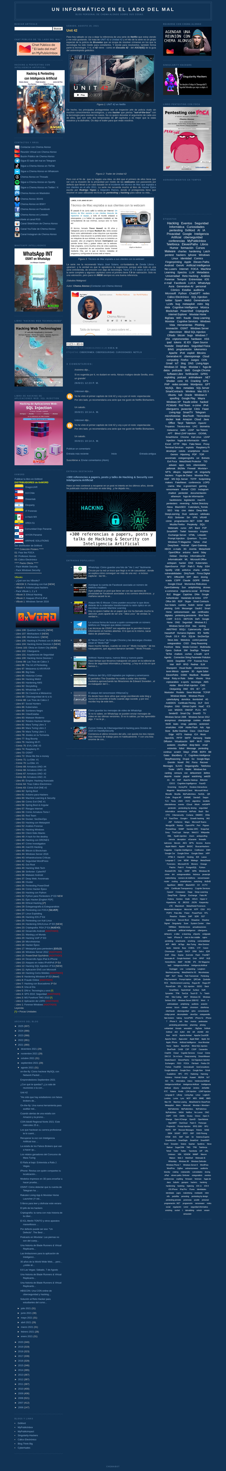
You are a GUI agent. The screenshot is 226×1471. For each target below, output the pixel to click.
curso (183, 528)
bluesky (167, 1172)
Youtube (169, 346)
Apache (173, 353)
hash (169, 937)
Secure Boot (183, 920)
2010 (21, 1388)
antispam (172, 563)
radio (183, 430)
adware (173, 465)
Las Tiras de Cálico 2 (38, 700)
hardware (196, 339)
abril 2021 (26, 1322)
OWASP (189, 710)
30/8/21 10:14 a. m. (86, 412)
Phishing (200, 325)
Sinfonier (179, 517)
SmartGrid (194, 1140)
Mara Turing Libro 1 (36, 731)
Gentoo (179, 899)
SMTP (188, 738)
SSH (207, 566)
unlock (199, 1210)
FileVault (195, 1063)
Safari (190, 678)
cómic (169, 521)
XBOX (168, 549)
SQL (180, 871)
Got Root (30, 864)
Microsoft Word (201, 790)
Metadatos (203, 272)
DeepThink (172, 895)
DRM (194, 951)
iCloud (189, 804)
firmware (188, 1179)
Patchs (172, 867)
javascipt (206, 874)
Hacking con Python (36, 892)
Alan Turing (191, 944)
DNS (191, 363)
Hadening (194, 1074)
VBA (179, 1154)
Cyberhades (24, 1447)
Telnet (168, 1151)
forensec (198, 1179)
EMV (208, 850)
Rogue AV (196, 983)
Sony (167, 832)
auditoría (198, 289)
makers (169, 482)
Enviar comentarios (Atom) (95, 460)
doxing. (208, 1172)
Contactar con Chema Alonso (36, 147)
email (205, 745)
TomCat (185, 993)
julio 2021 (26, 1308)
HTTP (176, 444)
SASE (206, 1130)
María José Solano (108, 264)
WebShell (189, 1158)
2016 (21, 1360)
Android (169, 265)
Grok (195, 958)
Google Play (188, 398)
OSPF (168, 1116)
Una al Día (29, 987)
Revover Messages (186, 1130)
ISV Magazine (204, 962)
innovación (172, 328)
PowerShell (187, 311)
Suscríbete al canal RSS (27, 219)
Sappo (205, 797)
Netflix (137, 352)
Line (181, 969)
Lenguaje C (170, 860)
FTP (189, 661)
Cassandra (203, 1049)
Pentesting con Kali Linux (39, 920)
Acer (168, 1035)
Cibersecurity (178, 815)
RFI (204, 710)
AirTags (181, 944)
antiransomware (181, 612)
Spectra (182, 272)
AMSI (174, 944)
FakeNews (180, 482)
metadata (188, 388)
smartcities (171, 727)
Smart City (185, 713)
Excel (168, 444)
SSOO (199, 986)
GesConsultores (202, 1067)
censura (178, 773)
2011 (21, 1384)
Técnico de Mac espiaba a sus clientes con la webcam (116, 259)
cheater (185, 1007)
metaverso (172, 430)
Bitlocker (204, 780)
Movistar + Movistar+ (201, 1105)
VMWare (172, 927)
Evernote (189, 955)
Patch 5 (193, 1123)
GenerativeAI (202, 300)
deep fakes (194, 745)
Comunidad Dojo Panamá (33, 529)
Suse (186, 923)
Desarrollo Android (35, 931)
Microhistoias (204, 972)
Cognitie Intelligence (183, 850)
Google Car (170, 853)
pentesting (176, 230)
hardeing (203, 1182)
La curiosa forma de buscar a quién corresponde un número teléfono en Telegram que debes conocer (119, 623)
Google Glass (197, 853)
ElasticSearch (170, 1060)
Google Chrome (201, 370)
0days (186, 752)
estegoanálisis (174, 643)
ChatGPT (195, 293)
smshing (191, 941)
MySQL (169, 388)
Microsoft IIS (183, 864)
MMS (208, 1098)
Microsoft (170, 293)
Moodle (168, 794)
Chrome (185, 437)
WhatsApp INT (33, 689)
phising (203, 1025)
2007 (21, 1402)
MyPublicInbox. (187, 1109)
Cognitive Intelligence (185, 307)
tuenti (196, 552)
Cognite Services (202, 888)
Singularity (176, 923)
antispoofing (202, 836)
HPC (180, 1074)
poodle (196, 1200)
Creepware (180, 892)
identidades (201, 1189)
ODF (166, 479)
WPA (194, 871)
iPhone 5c (199, 1018)
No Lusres (198, 1112)
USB (177, 570)
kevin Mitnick (172, 671)
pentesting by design (199, 1196)
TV (204, 713)
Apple (187, 261)
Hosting (190, 857)
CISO (186, 643)
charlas (182, 251)
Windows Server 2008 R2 (188, 1000)
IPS (194, 962)
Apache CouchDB (201, 1035)
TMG (188, 1147)
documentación (198, 493)
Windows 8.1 (201, 622)
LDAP (191, 430)
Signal (167, 923)
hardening (195, 251)
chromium (194, 1007)
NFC (169, 577)
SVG (175, 1137)
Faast (205, 408)
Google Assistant (183, 958)
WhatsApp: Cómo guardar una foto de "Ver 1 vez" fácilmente (119, 567)
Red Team (31, 815)
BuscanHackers (202, 846)
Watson (172, 1158)
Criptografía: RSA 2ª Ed (38, 927)
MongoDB (170, 825)
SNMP (181, 829)
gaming (203, 486)
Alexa (170, 507)
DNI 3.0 (168, 1056)
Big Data (30, 672)
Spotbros (201, 1144)
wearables (188, 1028)
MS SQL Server (180, 479)
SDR (196, 916)
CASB (180, 1049)
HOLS (195, 899)
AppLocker (183, 1039)
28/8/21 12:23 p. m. (86, 383)
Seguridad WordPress (37, 861)
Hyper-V (203, 899)
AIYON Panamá (28, 534)
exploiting (169, 377)
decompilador (182, 1014)
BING (171, 349)
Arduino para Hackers (36, 794)
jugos (178, 1193)
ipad (169, 342)
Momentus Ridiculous (195, 584)
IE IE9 (187, 342)
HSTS (179, 734)
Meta (177, 647)
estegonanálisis (184, 874)
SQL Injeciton (189, 986)
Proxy (206, 444)
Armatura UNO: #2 (36, 773)
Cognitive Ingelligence (187, 783)
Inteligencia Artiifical (199, 965)
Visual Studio (185, 668)
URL (206, 1151)
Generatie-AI (169, 958)
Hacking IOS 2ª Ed (35, 917)
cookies (197, 720)
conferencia (195, 482)
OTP (205, 598)
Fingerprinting (173, 261)
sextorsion (204, 724)
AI (198, 230)
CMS (202, 685)
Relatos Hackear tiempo (38, 721)
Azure (205, 451)
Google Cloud (175, 584)
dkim (195, 577)
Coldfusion (199, 850)
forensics (193, 531)
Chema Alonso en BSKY (30, 204)
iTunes (192, 1189)
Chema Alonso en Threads (31, 176)
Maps (187, 822)
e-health (198, 654)
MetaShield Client (184, 790)
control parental (199, 640)
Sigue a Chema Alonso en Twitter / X (40, 187)
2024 (21, 1030)
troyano (204, 531)
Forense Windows (33, 1004)
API (191, 528)
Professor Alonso (27, 556)
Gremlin (171, 762)
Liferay (179, 1095)
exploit (190, 353)
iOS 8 (206, 1186)
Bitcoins (201, 353)
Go (193, 759)
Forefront (168, 647)
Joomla (192, 549)
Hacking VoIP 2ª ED (36, 938)
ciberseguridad (105, 352)
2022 (21, 1040)
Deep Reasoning (199, 643)
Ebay (173, 955)
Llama (171, 486)
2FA (167, 339)
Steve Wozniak (194, 692)
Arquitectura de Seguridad (40, 654)
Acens (208, 843)
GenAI (180, 265)
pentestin (172, 808)
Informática (180, 1081)
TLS (167, 801)
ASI (207, 1032)
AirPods (192, 811)
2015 (21, 1365)
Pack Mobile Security (27, 566)
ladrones (168, 843)
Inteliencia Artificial (202, 1081)
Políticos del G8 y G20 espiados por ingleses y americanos (118, 675)
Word (203, 1000)
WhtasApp (172, 1161)
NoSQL (201, 794)
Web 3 (180, 1158)
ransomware (172, 489)
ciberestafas (199, 465)
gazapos (184, 1182)
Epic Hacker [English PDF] (39, 899)
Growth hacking (197, 818)
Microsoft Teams (199, 822)
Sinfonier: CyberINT (36, 871)
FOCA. (186, 1063)
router (166, 881)
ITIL (172, 1081)
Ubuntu (172, 394)
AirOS (174, 1035)
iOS (207, 279)
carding (168, 773)
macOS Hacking (34, 847)
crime (167, 874)
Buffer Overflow (180, 731)
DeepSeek (173, 545)
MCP (189, 1098)
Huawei (193, 1077)
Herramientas (184, 325)
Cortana (189, 815)
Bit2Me (181, 468)
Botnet (184, 489)
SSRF (187, 871)
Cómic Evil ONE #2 (37, 787)
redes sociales (180, 384)
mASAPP (206, 804)
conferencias (177, 240)
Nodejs (180, 825)
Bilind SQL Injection (199, 1046)
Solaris (183, 1144)
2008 (21, 1398)
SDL (179, 986)
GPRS (204, 374)
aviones (169, 1007)
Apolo (168, 948)
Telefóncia (203, 1147)
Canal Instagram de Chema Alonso (39, 234)
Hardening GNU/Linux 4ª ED (40, 924)
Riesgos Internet (34, 808)
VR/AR (203, 517)
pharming (194, 1025)
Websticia (185, 640)
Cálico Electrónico (27, 559)
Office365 (179, 577)
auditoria (195, 1004)
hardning (180, 1186)
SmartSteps (174, 990)
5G (173, 780)
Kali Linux (196, 437)
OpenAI (202, 423)
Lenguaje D (169, 1095)
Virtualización (181, 741)
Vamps (186, 832)
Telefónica (173, 244)
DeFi (197, 619)
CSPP (177, 580)
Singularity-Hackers (28, 1435)
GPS (205, 381)
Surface (196, 990)
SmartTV (188, 412)
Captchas (187, 594)
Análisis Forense (34, 826)
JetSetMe (205, 1088)
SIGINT (177, 1133)
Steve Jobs (172, 640)
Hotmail (185, 545)
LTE (171, 906)
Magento (170, 790)
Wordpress (197, 384)
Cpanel (170, 892)
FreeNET (206, 955)
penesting (185, 1196)
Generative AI (174, 356)
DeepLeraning (190, 1056)
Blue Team (204, 615)
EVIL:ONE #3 (34, 745)
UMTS (180, 769)
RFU (206, 1126)
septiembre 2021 (30, 1063)
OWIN (182, 1116)
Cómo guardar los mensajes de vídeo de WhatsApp (115, 710)
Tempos (181, 279)
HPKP (201, 958)
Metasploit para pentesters (44, 948)
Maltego (194, 860)
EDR (208, 951)
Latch (206, 251)
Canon (205, 948)
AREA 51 (25, 523)
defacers (168, 934)
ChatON (168, 1053)
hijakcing (190, 1186)
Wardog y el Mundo (36, 934)
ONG (177, 622)
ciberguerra (172, 408)
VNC (167, 997)
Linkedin (202, 535)
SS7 (203, 916)
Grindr (207, 1070)
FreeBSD (177, 1067)
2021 (21, 1044)
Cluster (29, 882)
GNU (177, 706)
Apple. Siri (205, 1039)
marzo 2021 (27, 1327)
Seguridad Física (200, 346)
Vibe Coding (176, 997)
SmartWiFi (172, 531)
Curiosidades (124, 352)
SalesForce (171, 920)
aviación (204, 1004)
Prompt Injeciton (184, 1126)
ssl (197, 458)
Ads (202, 727)
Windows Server (200, 328)
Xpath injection (180, 836)
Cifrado (171, 335)
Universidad (172, 275)
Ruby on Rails (178, 678)
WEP (186, 997)
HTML (192, 535)
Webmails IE (200, 1158)
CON (204, 360)
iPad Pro (183, 1189)
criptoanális (185, 1172)
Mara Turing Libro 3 (36, 724)
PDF (194, 454)
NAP (168, 976)
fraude (187, 318)
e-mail (168, 282)
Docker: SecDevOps (36, 819)
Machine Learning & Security (40, 798)
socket (177, 1210)
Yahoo (196, 542)
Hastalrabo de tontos (191, 598)
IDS (192, 689)
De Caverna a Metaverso (39, 693)
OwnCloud (183, 1123)
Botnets (206, 458)
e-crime (197, 405)
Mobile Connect (190, 647)
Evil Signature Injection (201, 1060)
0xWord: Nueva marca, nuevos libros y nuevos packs (115, 657)
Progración (171, 1126)
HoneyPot (183, 787)
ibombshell (198, 699)
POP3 (169, 913)
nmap (183, 724)
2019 (21, 1346)
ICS (208, 706)
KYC (166, 1091)
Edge (171, 734)
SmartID (197, 713)
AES (185, 843)
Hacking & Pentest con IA (40, 640)
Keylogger (173, 969)
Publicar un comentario (78, 448)
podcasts (177, 370)
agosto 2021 (27, 1067)
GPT (207, 384)
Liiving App (188, 1095)
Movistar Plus (202, 475)
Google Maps (203, 759)
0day (203, 552)
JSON (194, 902)
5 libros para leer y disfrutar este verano (40, 1203)
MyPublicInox (201, 1109)
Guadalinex (171, 1074)
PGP (183, 566)
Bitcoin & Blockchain (36, 850)
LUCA (192, 282)
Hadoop (188, 734)
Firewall (191, 468)
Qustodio (206, 979)
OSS (175, 1116)
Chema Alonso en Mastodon (32, 193)
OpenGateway (171, 587)
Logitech (206, 1095)
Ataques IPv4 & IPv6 (36, 598)
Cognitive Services (187, 321)
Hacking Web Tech (35, 868)
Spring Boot (32, 791)
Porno (195, 762)
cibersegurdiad (183, 1011)
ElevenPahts (172, 675)
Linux (175, 258)
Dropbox (168, 706)
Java (206, 419)
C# (198, 885)
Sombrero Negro (34, 710)
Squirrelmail (186, 990)
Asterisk (176, 948)
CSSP (193, 1049)
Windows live (200, 769)
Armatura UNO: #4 (36, 766)
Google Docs (185, 1070)
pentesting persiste (173, 1200)
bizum (177, 1007)
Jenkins (196, 1088)
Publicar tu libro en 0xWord (28, 479)
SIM (185, 650)
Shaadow (195, 920)
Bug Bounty (32, 738)
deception (181, 839)
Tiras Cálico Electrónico (39, 784)
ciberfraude (170, 1011)
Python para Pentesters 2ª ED (41, 896)
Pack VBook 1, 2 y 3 (26, 591)
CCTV (205, 885)
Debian (173, 556)
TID (205, 461)
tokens (177, 342)
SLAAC (178, 766)
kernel (200, 605)
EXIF (167, 955)
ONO (207, 1112)
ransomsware (203, 878)
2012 (21, 1379)
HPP (208, 853)
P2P (204, 528)
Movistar (170, 321)
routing (175, 881)
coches (188, 654)
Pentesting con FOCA (37, 910)
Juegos (195, 360)
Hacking (173, 223)
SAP (190, 916)
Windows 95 (204, 871)
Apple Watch (171, 846)
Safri (187, 1137)
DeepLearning (172, 514)
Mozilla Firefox (177, 524)
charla (196, 570)
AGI (176, 1032)
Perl (198, 825)
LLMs (170, 303)
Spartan (192, 1144)
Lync (182, 1098)
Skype (188, 601)
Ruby (199, 566)
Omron (197, 1116)
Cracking (196, 381)
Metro (178, 1105)
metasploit (188, 303)
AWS (206, 682)
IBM (207, 521)
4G (206, 699)
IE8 (197, 857)
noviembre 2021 (29, 1053)
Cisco (192, 731)
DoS (207, 703)
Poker (187, 913)
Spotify (168, 570)
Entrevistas (195, 279)
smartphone (194, 451)
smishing (168, 1210)
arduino (186, 552)
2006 (21, 1407)
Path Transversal (191, 976)
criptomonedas (180, 339)
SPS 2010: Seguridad (35, 994)
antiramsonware (191, 1168)
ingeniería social (189, 591)
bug (177, 303)
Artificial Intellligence (188, 1042)
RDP (180, 601)
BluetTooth (171, 1049)
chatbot (172, 493)
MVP (178, 664)
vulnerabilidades (173, 573)
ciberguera (202, 930)
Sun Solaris (170, 605)
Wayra (201, 398)
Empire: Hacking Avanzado (40, 780)
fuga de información (193, 496)
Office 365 (170, 601)
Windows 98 (184, 1161)
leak (178, 419)
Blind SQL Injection (195, 332)
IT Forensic (26, 511)
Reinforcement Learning (180, 983)
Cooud (200, 1053)
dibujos (177, 472)
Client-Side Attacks (35, 833)
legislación (189, 500)
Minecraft (187, 1105)
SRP (192, 1133)
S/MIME (187, 797)
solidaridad (168, 1028)
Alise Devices (203, 944)
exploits (190, 447)
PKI (187, 762)
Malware (170, 251)
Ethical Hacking (34, 594)
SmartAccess (170, 1140)
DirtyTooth (189, 573)
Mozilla (177, 794)
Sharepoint (171, 668)
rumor (186, 1207)
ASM (180, 727)
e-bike (177, 934)
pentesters (172, 503)
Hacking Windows (35, 829)
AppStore (171, 885)
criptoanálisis (172, 682)
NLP (173, 976)
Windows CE (195, 997)
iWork (196, 804)
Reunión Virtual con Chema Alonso (39, 152)
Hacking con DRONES (37, 840)
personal (201, 286)
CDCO (172, 783)
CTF (199, 948)
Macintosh (179, 906)
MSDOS (178, 710)
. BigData (198, 1028)
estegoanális (205, 1014)
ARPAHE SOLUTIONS (32, 540)
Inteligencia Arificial (181, 965)
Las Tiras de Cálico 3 (38, 661)
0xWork (207, 1028)
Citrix (197, 408)
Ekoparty (25, 505)
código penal (170, 1014)
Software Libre (175, 374)
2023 (21, 1035)
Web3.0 (195, 832)
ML (186, 559)
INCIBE (188, 962)
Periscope (202, 1123)
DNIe (196, 594)
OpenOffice (174, 552)
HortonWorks (170, 962)
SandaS (196, 797)
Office (172, 422)
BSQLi (182, 629)
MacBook (193, 675)
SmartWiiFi (205, 1140)
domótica (185, 699)
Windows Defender (198, 1161)
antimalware (195, 377)
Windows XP (174, 401)
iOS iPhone (173, 1189)
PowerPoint (197, 913)
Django (183, 895)
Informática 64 (197, 556)
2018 (21, 1351)
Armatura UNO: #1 (36, 777)
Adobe (172, 685)
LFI (203, 689)
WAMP (195, 1154)
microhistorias (172, 415)
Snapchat (205, 829)
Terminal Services (174, 447)
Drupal (186, 759)
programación (184, 349)
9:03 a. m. (113, 348)
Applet (182, 846)
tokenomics (200, 349)
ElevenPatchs (183, 1060)
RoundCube (170, 986)
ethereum (176, 496)
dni (173, 874)
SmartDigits (183, 1140)
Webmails (173, 528)
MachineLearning (172, 972)
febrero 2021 (28, 1331)
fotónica (196, 874)
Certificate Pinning (187, 703)
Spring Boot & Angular (37, 805)
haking (179, 1018)
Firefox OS (205, 1063)
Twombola (193, 1151)
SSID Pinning (201, 1133)
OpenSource (171, 566)
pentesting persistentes (178, 1025)
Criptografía (202, 311)
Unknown (79, 391)
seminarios (182, 811)
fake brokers (169, 1018)
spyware (185, 671)
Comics (198, 258)
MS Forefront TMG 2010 (37, 997)
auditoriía (204, 1168)
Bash (201, 811)
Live (179, 860)
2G (168, 780)
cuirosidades (197, 1172)
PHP (167, 384)
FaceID (202, 783)
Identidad (186, 258)
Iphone (192, 254)
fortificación (192, 374)
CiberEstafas (32, 714)
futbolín (176, 1182)
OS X (176, 636)
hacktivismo (175, 500)
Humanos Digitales (186, 633)
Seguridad (187, 622)
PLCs (198, 710)
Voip (177, 510)
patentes (193, 724)
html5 (168, 724)
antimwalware (172, 1004)
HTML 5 (171, 857)
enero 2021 (27, 1336)
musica (193, 1021)
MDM (186, 860)
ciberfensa (204, 1007)
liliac (186, 1021)
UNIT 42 (104, 39)
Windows (204, 254)
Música (204, 307)
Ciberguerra (33, 651)
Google (187, 233)
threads (178, 1028)
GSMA (184, 675)
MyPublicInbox (25, 1427)
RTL (206, 913)
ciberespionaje (192, 356)
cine (184, 510)
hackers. (194, 1182)
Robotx (199, 1130)
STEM (167, 1137)
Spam (178, 300)
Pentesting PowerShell (37, 885)
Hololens (168, 1077)
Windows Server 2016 (37, 601)
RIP (174, 1130)
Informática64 (175, 559)
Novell (180, 762)
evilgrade (206, 934)
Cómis (207, 1053)
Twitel (183, 531)
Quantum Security (36, 630)
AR (194, 1032)
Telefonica (206, 766)
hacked (204, 401)
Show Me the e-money (37, 756)
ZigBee (180, 1168)
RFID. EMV (197, 1126)
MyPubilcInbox (189, 794)
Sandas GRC (192, 829)
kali (180, 394)
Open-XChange (180, 1119)
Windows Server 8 (190, 1165)
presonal (205, 1200)
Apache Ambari (186, 1035)
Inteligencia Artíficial (173, 1084)
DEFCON (188, 619)
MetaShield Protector (190, 461)
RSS (170, 517)
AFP (167, 944)
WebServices (184, 927)
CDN (167, 888)
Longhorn (201, 969)
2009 (21, 1393)
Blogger (177, 594)
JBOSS (186, 902)
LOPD (206, 482)
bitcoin (181, 335)
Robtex (182, 916)
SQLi (202, 524)
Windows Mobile (178, 696)
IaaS (169, 965)
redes (206, 293)
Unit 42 (24, 1092)
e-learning (186, 934)
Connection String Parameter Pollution (192, 657)
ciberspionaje (184, 720)
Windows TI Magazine (179, 542)
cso (186, 773)
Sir (192, 1137)
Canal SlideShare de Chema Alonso (39, 223)
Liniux (198, 1095)
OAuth (169, 636)
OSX (203, 909)
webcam (193, 514)
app (193, 612)
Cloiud (175, 1053)
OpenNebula (203, 1119)
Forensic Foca (201, 661)
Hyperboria (171, 902)
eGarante (192, 839)
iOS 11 (199, 1186)
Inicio (114, 453)
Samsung (197, 738)
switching (198, 881)
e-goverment (190, 486)
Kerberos (178, 822)
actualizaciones (199, 927)
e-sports (185, 682)
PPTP (179, 738)
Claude (186, 580)
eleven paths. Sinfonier (180, 1175)
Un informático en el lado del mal (113, 9)
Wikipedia (205, 832)
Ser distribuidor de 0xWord (28, 545)
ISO (166, 1081)
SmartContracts (174, 391)
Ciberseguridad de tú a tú (39, 696)
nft (196, 472)
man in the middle (192, 937)
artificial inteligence (187, 930)
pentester (183, 493)
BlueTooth (188, 415)
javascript (186, 408)
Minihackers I (34, 637)
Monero (194, 864)
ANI (188, 1032)
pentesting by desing (187, 808)
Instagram (203, 489)
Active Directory (200, 503)
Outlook (177, 650)
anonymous (170, 720)
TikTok (169, 654)
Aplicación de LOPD (34, 1001)
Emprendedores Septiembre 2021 (37, 1079)
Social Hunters (33, 703)
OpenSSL (169, 738)
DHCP (187, 951)
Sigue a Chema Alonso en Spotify (38, 182)
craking (175, 1172)
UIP (200, 1151)
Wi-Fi (199, 741)
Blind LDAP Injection (185, 433)
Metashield (204, 549)
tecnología (196, 682)
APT (170, 433)
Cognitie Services (188, 1053)
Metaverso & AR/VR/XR (38, 668)
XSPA (207, 741)
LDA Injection (191, 1091)
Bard (197, 528)
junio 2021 (26, 1313)
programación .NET (184, 521)
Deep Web (201, 510)
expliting (179, 1179)
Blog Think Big (25, 1443)
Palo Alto (178, 913)
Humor (174, 247)
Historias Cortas (34, 675)
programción (188, 1203)
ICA (196, 734)
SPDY (185, 1133)
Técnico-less (183, 426)
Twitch (206, 993)
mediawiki (199, 1193)
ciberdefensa (170, 804)
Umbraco (171, 1154)
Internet (183, 268)
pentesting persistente (185, 615)
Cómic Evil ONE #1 (35, 801)
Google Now (198, 1070)
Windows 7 (201, 335)
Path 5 (191, 566)
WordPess (204, 1165)
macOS (201, 500)
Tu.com (203, 538)
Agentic (167, 657)
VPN (195, 517)
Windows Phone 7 (173, 1165)
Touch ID (193, 993)
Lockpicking (190, 969)
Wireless (190, 391)
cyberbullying (172, 699)
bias (194, 626)
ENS (190, 563)
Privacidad (173, 233)
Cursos (200, 247)
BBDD (180, 885)
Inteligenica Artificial (191, 1084)
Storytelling (31, 686)
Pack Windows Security (28, 570)
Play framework (170, 979)
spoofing (174, 398)
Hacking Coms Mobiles (37, 973)
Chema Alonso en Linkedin (31, 214)
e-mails (177, 549)
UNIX (180, 801)
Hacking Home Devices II (40, 644)
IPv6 (182, 353)
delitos (207, 773)
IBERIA (201, 1077)
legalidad (187, 472)
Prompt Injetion (185, 979)
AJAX (182, 1032)
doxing (204, 577)
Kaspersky (203, 902)
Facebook (180, 282)
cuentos (182, 605)
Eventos (186, 223)
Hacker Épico (32, 945)
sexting (202, 626)
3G (184, 549)
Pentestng (205, 976)
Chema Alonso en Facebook (35, 209)
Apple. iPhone (171, 1042)
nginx (204, 937)
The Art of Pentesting (36, 665)
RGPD (168, 1130)
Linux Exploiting (34, 913)
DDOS (170, 661)
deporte (168, 776)
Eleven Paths (201, 261)
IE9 (199, 633)
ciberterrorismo (201, 668)
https (184, 444)
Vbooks (199, 678)
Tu (201, 993)
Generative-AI (185, 286)
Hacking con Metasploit (38, 822)
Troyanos (170, 426)
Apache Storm (170, 1039)
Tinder (171, 769)
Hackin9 (180, 857)
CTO (168, 815)
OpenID (192, 1119)
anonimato (170, 458)
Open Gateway (199, 545)
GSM (199, 521)
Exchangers (170, 1063)
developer (171, 451)
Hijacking (185, 454)
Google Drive (183, 853)
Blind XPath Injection (188, 685)
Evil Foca (172, 461)
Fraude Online (31, 980)
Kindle (180, 1091)
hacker (182, 563)
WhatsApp (204, 282)
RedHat (194, 664)
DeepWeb (180, 661)
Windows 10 (171, 367)
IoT (177, 363)
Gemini (174, 454)
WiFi (178, 318)
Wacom (204, 1154)
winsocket (187, 1214)
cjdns (193, 1011)
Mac (179, 486)
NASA (181, 1112)
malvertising (170, 878)
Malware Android (34, 875)
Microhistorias (33, 941)
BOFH (203, 752)
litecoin (177, 843)
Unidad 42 (117, 39)
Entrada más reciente (77, 453)
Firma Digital (203, 573)
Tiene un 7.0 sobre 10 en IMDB (139, 269)
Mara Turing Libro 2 (36, 728)
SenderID (173, 713)
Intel (172, 664)
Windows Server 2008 (175, 717)
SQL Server (202, 388)
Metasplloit (169, 1105)
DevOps (183, 556)
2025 (21, 1026)
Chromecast (169, 951)
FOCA (194, 268)
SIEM (170, 1133)
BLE (169, 594)
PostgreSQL (191, 867)
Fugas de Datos (184, 475)
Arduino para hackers (37, 587)
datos (191, 510)
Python (182, 293)
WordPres (171, 1168)
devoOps (194, 1014)
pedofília (175, 1196)
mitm (200, 303)
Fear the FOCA (26, 552)
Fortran (168, 1067)
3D (192, 671)
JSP (170, 822)
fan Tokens (202, 430)
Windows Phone (196, 696)
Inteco (189, 1081)
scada (168, 580)
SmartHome (172, 437)
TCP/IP (206, 692)
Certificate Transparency (182, 888)
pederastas (203, 1021)
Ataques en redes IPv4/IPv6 (39, 962)
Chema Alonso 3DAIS (29, 199)
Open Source (200, 342)
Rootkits (180, 692)
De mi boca (177, 1056)
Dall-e (201, 951)
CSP (187, 1049)
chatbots (178, 654)
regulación (177, 1207)
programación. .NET (172, 1203)
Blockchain (172, 311)
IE (179, 902)
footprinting (204, 479)
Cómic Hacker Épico (36, 889)
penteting (169, 941)
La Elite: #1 (33, 759)
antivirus (186, 570)
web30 (207, 776)
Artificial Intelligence (198, 265)
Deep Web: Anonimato (37, 878)
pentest (169, 254)
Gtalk (187, 899)
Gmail (169, 363)
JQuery (176, 1088)
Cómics (175, 289)
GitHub (205, 580)
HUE (208, 958)
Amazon (187, 419)
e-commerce (171, 591)
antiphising (185, 1004)
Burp (184, 948)
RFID (185, 664)
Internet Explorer (177, 314)
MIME (201, 1098)
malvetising (187, 1193)
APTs (191, 843)
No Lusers (171, 268)
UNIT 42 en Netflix (116, 104)
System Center (197, 923)
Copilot (179, 951)
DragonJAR (26, 487)
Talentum (191, 422)
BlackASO (190, 885)
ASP (179, 780)
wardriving (197, 776)
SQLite (192, 636)
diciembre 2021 (29, 1049)
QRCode (197, 979)
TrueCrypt (176, 832)
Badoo (176, 1046)
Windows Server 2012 (37, 952)
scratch (177, 752)
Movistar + (194, 367)
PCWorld (171, 405)
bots (188, 465)
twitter (168, 300)
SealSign (194, 650)
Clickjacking (175, 689)
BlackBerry (177, 755)
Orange (203, 864)
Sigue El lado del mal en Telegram (35, 160)
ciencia (172, 839)
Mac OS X (203, 391)
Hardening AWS (34, 682)
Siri (188, 517)
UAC (195, 426)
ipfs (180, 1021)
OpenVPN (190, 825)
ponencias (187, 1200)
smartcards (180, 941)
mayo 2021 (27, 1317)
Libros (204, 244)
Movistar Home (197, 314)
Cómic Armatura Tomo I (38, 812)
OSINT (29, 752)
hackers (181, 254)
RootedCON (170, 871)
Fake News (195, 444)
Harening (204, 1074)
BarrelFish (185, 1046)
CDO (193, 489)
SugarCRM (179, 1147)
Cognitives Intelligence (199, 755)
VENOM (187, 1154)
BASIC (190, 846)
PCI (208, 909)
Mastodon (169, 692)
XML (169, 836)
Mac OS (168, 1102)
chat (204, 542)
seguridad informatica (199, 1207)
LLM (191, 272)
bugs (190, 335)
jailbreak (171, 468)
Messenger (187, 608)
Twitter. (183, 1151)
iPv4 (205, 405)
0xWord (22, 1423)
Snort (166, 1144)
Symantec (169, 993)
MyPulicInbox (171, 1112)
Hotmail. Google (180, 1077)
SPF (189, 577)
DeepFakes (182, 346)
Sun (184, 587)
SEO (169, 510)
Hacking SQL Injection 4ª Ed (40, 966)
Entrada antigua (148, 453)
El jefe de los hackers (31, 1208)
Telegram (200, 412)
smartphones (186, 881)
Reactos (173, 916)
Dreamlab (25, 499)
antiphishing (194, 587)
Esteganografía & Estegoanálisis (42, 906)
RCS (166, 983)
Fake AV (203, 895)
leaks (175, 724)
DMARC (199, 815)
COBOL (191, 948)
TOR (201, 454)
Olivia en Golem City (38, 647)
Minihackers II (34, 633)
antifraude (171, 930)
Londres (167, 1098)
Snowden (174, 1144)
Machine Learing (180, 1102)
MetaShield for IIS (189, 972)
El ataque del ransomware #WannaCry (108, 693)
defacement (195, 773)
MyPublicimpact (26, 1431)
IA (204, 230)
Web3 (187, 300)
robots (182, 451)
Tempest (205, 650)
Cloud (197, 419)
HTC (186, 1074)
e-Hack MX (26, 517)
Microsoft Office (198, 559)
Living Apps (202, 363)
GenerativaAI (188, 1067)
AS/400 (200, 1032)
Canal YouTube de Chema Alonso (38, 229)
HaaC (201, 706)
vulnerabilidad (204, 941)
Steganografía (191, 766)
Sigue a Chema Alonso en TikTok (38, 166)
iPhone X (173, 1021)
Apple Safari (202, 671)
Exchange (192, 895)
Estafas (186, 289)
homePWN (188, 1018)
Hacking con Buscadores (37, 983)
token (204, 440)
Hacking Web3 (33, 679)
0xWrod (169, 1032)
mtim (207, 1193)
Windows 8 (200, 394)
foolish (191, 605)
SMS (187, 370)
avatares (171, 745)
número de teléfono (186, 878)
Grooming (171, 787)
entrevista (172, 748)
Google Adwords (171, 1070)
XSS (206, 339)
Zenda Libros (147, 264)
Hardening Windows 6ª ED (38, 976)
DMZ (185, 689)
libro (178, 388)
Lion (170, 710)
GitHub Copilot (189, 706)
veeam (207, 1210)
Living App (175, 412)
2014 (21, 1370)
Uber (208, 923)
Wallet (188, 769)
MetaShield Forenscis (195, 906)
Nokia (180, 976)
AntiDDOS (171, 703)
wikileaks (205, 514)
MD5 (195, 1098)
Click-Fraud (203, 731)
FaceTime (173, 818)
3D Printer (205, 591)
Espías (181, 955)
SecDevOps (203, 636)
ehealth (206, 720)
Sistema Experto (202, 1137)
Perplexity (192, 524)
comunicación (203, 1011)
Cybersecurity (194, 629)
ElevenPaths (190, 244)
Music (203, 734)
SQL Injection (199, 296)
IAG (208, 818)
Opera (168, 650)
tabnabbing (189, 1210)
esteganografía (186, 458)
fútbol (181, 748)
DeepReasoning (172, 759)
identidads (170, 1193)
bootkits (206, 801)
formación (187, 247)
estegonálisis (197, 1175)
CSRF (169, 619)
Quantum (192, 538)
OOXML (202, 433)
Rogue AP (176, 797)
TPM (195, 1147)
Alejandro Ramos (109, 190)
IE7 (198, 689)
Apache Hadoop (191, 780)
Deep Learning (201, 318)
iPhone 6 (178, 937)
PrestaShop (171, 829)
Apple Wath (194, 1039)
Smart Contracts (201, 601)
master (177, 776)
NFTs (168, 472)
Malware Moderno (35, 717)
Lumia (175, 1098)
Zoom (191, 836)
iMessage (191, 748)
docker (169, 419)
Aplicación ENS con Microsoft (40, 969)
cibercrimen (87, 352)
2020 (21, 1342)
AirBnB (208, 881)
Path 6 (181, 867)
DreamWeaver (204, 1056)
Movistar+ (203, 468)
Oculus (190, 1116)
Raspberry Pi (32, 749)
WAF (192, 741)
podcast (181, 377)
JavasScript (186, 1088)
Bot (207, 811)
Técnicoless (203, 415)
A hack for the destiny (36, 836)
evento (181, 804)
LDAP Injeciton (205, 1091)
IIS (186, 381)
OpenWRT (172, 1123)
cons (180, 381)
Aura (171, 286)
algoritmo (196, 801)
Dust (184, 514)
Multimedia (205, 647)
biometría (205, 426)
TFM (177, 993)
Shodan (170, 381)
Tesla (173, 801)
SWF (181, 1137)
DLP (200, 703)
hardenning (170, 1186)
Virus (207, 678)
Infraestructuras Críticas (38, 857)
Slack (207, 986)
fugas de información (188, 440)
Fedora (170, 899)
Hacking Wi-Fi (33, 742)
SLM (203, 664)
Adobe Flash (191, 727)
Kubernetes (32, 707)
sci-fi (206, 654)
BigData (169, 318)
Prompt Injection (176, 538)
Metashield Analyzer (173, 909)
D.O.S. (178, 619)
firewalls (202, 839)
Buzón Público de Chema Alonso (37, 156)
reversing (184, 503)
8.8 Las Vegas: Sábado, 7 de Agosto (39, 1269)
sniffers (206, 570)
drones (206, 587)
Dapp (190, 892)
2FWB (195, 752)
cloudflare (182, 745)
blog (183, 363)
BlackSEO (180, 507)
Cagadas (168, 850)
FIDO (179, 1063)
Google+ (184, 818)
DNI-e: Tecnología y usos (37, 990)
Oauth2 (198, 608)
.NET (207, 377)
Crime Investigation (35, 843)
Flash (198, 955)
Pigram (206, 825)
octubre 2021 (28, 1058)
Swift (203, 990)
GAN (177, 608)
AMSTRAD (171, 629)
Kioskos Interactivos (198, 787)
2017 (21, 1356)
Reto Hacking (190, 275)
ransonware (199, 1203)
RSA (184, 636)
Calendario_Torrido (198, 507)
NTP (196, 909)
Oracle (188, 394)
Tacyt (180, 422)
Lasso (204, 857)
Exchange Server (177, 535)
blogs (183, 367)
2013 (21, 1374)
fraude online (190, 401)
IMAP (180, 962)
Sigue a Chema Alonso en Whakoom (40, 171)
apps (181, 465)
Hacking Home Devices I (39, 658)
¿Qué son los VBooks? (28, 580)
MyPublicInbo (173, 1109)
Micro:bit (188, 909)
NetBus (189, 1112)
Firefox (184, 360)
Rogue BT (206, 983)
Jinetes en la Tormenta (37, 735)
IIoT (208, 1077)
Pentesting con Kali (37, 584)
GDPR (196, 580)
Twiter (176, 1151)
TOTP (193, 479)
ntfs (168, 1196)
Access (199, 843)
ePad (167, 1175)
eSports (196, 934)
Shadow (205, 920)
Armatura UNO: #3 (36, 770)
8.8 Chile (25, 493)
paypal (186, 776)
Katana (173, 1091)
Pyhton (202, 867)
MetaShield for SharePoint (199, 1102)
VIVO (187, 801)
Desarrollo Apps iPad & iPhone (41, 959)
